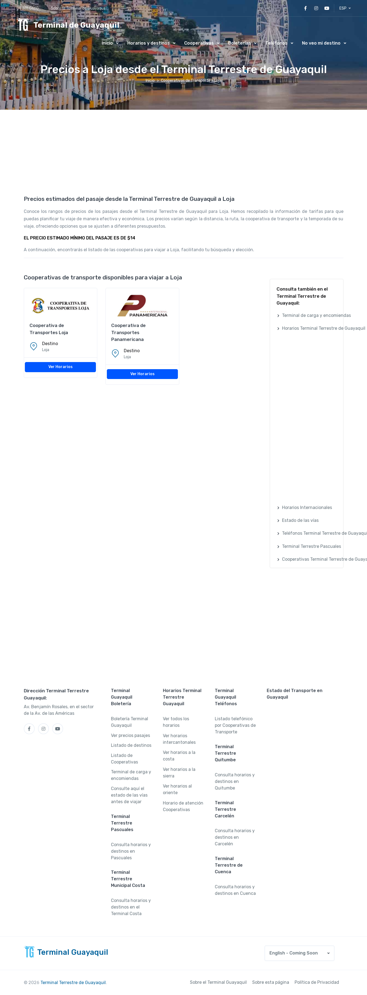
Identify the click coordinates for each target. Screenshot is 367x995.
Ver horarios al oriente (177, 789)
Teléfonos (276, 43)
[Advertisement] (184, 150)
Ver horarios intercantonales (179, 739)
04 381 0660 (27, 8)
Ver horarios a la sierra (179, 773)
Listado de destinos (131, 745)
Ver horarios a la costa (179, 756)
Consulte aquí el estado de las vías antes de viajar (129, 795)
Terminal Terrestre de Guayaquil (73, 982)
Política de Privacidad (317, 982)
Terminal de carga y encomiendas (131, 775)
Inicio (107, 43)
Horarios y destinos (148, 43)
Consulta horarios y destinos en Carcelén (235, 837)
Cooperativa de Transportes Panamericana (128, 332)
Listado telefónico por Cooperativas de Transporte (235, 725)
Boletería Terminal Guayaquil (129, 722)
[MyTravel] (67, 25)
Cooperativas (199, 43)
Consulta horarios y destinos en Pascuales (131, 851)
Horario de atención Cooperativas (183, 806)
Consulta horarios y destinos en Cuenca (235, 890)
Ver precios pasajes (130, 735)
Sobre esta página (270, 982)
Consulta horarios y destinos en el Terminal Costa (131, 907)
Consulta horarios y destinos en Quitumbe (235, 781)
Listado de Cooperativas (124, 759)
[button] (345, 8)
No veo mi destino (321, 43)
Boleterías (239, 43)
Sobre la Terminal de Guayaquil (78, 8)
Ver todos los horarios (176, 722)
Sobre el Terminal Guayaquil (218, 982)
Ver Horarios (60, 367)
